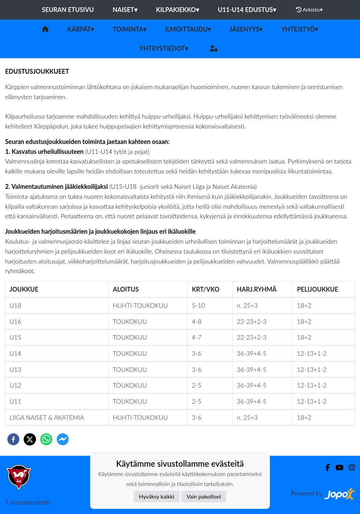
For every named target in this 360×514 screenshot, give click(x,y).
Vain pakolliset (204, 496)
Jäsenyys (245, 29)
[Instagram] (349, 467)
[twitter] (30, 439)
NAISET (125, 9)
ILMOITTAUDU (188, 29)
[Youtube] (336, 467)
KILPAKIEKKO (177, 9)
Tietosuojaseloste (28, 502)
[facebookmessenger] (63, 439)
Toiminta (129, 29)
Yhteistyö (299, 29)
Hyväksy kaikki (156, 496)
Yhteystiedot (163, 48)
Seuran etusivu (68, 9)
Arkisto (309, 9)
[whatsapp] (46, 439)
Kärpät (80, 29)
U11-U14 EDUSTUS (247, 9)
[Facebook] (325, 467)
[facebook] (13, 439)
